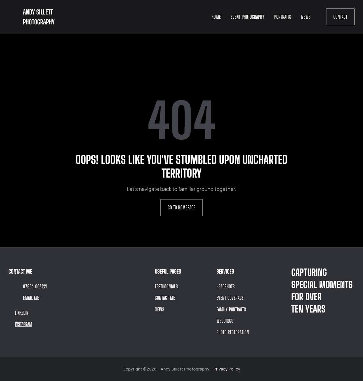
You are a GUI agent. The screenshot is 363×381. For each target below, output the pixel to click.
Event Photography (247, 17)
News (306, 17)
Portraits (282, 17)
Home (216, 17)
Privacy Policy (227, 369)
